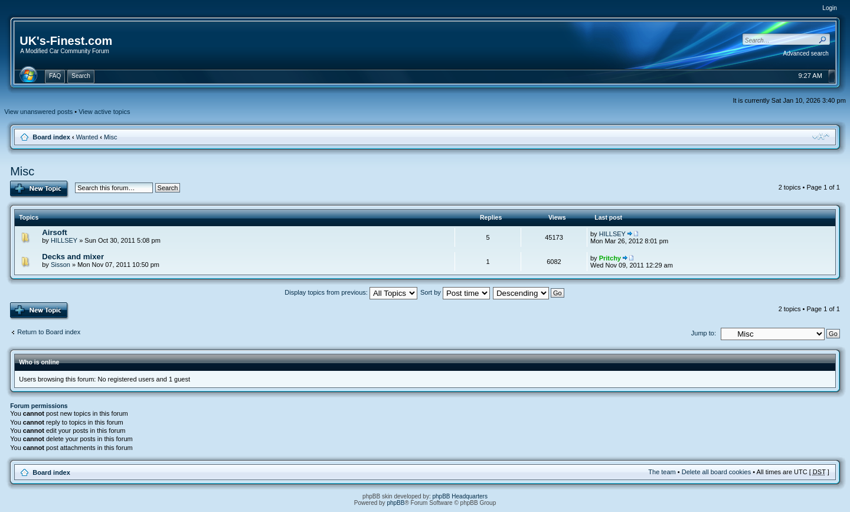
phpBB (395, 503)
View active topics (104, 111)
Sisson (60, 264)
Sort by (455, 292)
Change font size (820, 136)
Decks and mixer (73, 256)
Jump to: (703, 333)
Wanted (87, 137)
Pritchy (610, 258)
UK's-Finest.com (65, 40)
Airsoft (54, 232)
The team (661, 471)
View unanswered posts (38, 111)
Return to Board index (48, 331)
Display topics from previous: (351, 292)
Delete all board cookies (716, 471)
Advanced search (806, 53)
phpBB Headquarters (460, 496)
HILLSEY (64, 240)
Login (829, 8)
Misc (110, 137)
